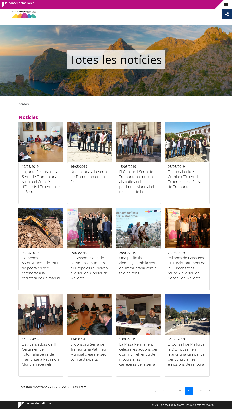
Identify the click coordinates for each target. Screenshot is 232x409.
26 (202, 390)
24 (190, 390)
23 (181, 390)
